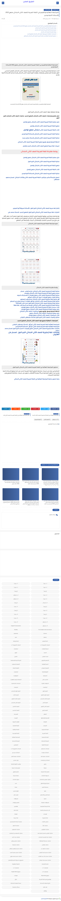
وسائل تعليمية (15, 887)
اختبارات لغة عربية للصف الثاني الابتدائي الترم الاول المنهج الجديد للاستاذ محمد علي (33, 212)
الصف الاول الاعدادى (15, 691)
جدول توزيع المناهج (45, 783)
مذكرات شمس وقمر (15, 841)
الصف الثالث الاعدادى (45, 699)
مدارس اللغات (45, 821)
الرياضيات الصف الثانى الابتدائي (29, 311)
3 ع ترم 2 (16, 610)
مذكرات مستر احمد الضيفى (45, 852)
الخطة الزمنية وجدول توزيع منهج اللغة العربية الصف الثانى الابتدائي (38, 142)
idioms (45, 637)
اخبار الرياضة (16, 641)
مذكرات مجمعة (15, 845)
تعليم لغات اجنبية (16, 768)
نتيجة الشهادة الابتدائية (16, 883)
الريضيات (16, 687)
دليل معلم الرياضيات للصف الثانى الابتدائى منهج (44, 313)
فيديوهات (16, 798)
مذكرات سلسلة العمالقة (45, 841)
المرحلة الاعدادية (16, 741)
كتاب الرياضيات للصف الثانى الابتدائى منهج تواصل (43, 315)
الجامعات (16, 672)
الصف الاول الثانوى (45, 695)
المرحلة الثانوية (45, 745)
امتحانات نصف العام (15, 756)
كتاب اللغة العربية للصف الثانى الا (48, 130)
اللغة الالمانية (16, 725)
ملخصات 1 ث (45, 868)
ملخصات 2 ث (16, 868)
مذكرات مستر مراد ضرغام (45, 860)
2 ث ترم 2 (45, 599)
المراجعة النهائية (16, 737)
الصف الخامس (16, 706)
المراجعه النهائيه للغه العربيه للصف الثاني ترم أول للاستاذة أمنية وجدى (37, 326)
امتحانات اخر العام (45, 748)
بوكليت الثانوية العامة (16, 764)
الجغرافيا (45, 675)
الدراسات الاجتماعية (16, 683)
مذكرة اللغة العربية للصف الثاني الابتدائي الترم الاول (43, 161)
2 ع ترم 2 (45, 606)
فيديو (45, 798)
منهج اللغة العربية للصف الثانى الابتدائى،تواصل (44, 126)
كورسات (45, 814)
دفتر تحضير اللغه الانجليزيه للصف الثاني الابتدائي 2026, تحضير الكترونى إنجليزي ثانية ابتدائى (11, 502)
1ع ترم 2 (16, 591)
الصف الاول (45, 691)
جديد (16, 783)
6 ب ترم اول (45, 625)
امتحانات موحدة (45, 752)
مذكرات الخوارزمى (45, 829)
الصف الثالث (16, 695)
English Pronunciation (16, 625)
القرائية (45, 722)
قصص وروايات (16, 802)
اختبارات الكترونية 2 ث (45, 645)
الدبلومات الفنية (45, 683)
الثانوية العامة (16, 668)
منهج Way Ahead (45, 875)
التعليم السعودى (16, 664)
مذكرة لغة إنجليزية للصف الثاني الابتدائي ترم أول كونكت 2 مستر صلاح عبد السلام (34, 301)
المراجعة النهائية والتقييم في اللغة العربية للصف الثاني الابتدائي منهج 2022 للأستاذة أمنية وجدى (34, 26)
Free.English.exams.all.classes (45, 629)
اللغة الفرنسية (16, 733)
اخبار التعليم (45, 641)
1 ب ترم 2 (16, 583)
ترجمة (45, 768)
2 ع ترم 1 (16, 602)
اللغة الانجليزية (45, 729)
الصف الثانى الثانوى (45, 706)
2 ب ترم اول (55, 9)
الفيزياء (16, 718)
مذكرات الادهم (16, 825)
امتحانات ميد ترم (16, 752)
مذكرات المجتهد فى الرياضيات (15, 833)
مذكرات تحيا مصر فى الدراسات (45, 837)
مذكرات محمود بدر (45, 848)
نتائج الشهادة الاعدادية (45, 883)
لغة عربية (16, 818)
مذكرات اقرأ (45, 825)
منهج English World (15, 871)
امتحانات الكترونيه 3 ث (16, 748)
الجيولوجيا (16, 675)
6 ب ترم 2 (16, 622)
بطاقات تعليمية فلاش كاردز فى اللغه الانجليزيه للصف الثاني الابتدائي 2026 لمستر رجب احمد (51, 502)
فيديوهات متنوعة (45, 802)
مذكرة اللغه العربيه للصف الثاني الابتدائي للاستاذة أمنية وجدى (40, 134)
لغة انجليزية (45, 818)
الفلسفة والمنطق (45, 718)
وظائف (45, 891)
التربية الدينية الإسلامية (16, 660)
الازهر (16, 652)
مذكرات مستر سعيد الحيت (16, 852)
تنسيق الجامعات (45, 775)
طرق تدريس (16, 791)
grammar (16, 633)
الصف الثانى (47, 9)
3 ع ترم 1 (45, 614)
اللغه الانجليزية (45, 737)
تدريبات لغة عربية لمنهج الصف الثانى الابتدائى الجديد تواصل (40, 146)
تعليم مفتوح (16, 772)
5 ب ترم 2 (16, 618)
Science (45, 633)
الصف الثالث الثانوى (16, 699)
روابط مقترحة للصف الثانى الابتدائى (48, 32)
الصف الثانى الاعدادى (15, 702)
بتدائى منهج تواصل (30, 130)
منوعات (16, 875)
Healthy (16, 629)
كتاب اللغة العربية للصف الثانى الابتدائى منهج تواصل (42, 169)
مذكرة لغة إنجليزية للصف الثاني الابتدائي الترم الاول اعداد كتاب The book (37, 303)
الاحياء (45, 652)
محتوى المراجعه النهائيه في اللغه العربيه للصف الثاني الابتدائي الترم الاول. (40, 36)
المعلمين (16, 745)
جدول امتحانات (16, 779)
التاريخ (16, 656)
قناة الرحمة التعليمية (45, 806)
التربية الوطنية (45, 664)
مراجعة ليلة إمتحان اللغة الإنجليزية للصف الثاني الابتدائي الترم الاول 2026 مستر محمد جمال (30, 482)
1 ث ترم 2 (16, 587)
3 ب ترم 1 (16, 606)
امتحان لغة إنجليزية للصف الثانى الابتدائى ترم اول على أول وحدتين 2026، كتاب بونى (11, 482)
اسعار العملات (45, 649)
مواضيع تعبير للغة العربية (45, 879)
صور (45, 791)
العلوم (45, 714)
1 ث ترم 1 (45, 587)
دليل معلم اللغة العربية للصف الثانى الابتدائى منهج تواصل (41, 122)
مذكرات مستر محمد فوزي (16, 856)
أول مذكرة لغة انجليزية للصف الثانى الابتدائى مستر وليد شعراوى (39, 299)
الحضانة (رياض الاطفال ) (15, 679)
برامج (45, 764)
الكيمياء (45, 725)
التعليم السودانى (45, 668)
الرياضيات (45, 687)
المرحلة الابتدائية (45, 741)
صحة (16, 787)
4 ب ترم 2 (45, 618)
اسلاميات (16, 649)
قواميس (16, 806)
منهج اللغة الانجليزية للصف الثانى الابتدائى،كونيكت (40, 293)
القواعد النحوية (16, 722)
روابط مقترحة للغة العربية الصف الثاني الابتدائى (45, 28)
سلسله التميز (45, 787)
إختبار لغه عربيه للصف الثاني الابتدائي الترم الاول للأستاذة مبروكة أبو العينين (36, 208)
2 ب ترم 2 (45, 595)
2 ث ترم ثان (45, 602)
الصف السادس (16, 710)
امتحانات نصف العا (45, 756)
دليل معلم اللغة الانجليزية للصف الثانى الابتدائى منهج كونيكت (40, 309)
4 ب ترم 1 (16, 614)
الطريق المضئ (28, 2)
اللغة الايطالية (16, 729)
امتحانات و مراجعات (45, 760)
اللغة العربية (38, 419)
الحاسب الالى (45, 679)
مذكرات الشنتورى (16, 829)
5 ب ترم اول (45, 622)
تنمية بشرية (16, 775)
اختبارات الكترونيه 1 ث (16, 645)
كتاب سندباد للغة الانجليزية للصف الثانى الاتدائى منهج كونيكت (40, 307)
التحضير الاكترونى (45, 660)
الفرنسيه (16, 714)
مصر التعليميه (45, 864)
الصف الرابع (45, 710)
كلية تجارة (16, 810)
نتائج (16, 879)
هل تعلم (45, 887)
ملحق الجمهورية (16, 864)
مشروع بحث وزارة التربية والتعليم (15, 860)
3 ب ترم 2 (45, 610)
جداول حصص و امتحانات (45, 779)
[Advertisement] (30, 50)
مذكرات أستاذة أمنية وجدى (16, 821)
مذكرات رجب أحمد (16, 837)
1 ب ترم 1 (45, 583)
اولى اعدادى (15, 760)
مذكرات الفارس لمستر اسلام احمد (45, 833)
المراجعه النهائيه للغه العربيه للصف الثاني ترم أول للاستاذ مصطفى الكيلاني (35, 324)
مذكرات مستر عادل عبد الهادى (45, 856)
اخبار (16, 637)
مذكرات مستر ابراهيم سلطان (15, 848)
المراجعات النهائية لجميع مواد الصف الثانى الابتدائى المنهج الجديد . (41, 34)
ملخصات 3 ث (45, 871)
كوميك (15, 814)
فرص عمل (16, 795)
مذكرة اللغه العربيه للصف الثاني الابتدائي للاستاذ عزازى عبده (40, 138)
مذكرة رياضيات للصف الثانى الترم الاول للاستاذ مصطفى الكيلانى (39, 317)
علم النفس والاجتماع (45, 795)
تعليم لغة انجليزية (45, 772)
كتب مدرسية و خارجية (45, 810)
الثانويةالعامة (45, 672)
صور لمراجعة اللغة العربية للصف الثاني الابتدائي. (45, 30)
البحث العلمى (45, 656)
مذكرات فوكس (45, 845)
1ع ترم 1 (45, 591)
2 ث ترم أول (15, 599)
